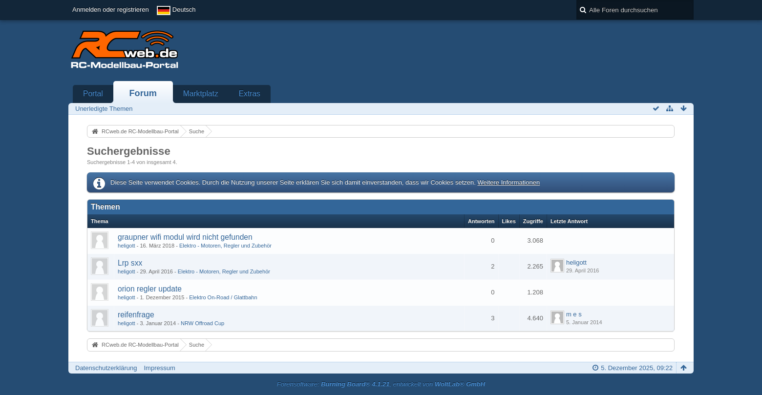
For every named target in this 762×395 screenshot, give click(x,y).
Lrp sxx (130, 263)
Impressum (159, 368)
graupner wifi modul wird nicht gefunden (185, 237)
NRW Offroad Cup (202, 323)
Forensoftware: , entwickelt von (381, 384)
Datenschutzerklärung (106, 368)
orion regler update (150, 289)
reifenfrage (136, 315)
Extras (249, 93)
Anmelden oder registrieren (110, 9)
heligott (126, 246)
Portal (93, 93)
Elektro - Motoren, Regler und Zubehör (225, 246)
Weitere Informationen (508, 182)
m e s (574, 314)
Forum (143, 93)
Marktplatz (200, 93)
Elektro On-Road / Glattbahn (223, 297)
